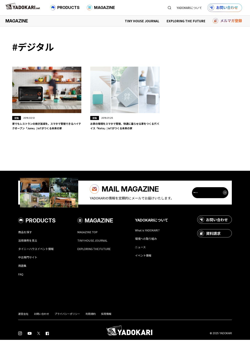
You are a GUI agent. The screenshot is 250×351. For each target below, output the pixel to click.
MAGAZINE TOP (94, 241)
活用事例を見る (29, 249)
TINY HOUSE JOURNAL (142, 21)
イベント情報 (153, 265)
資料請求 (210, 242)
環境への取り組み (156, 248)
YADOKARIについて (189, 7)
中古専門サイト (29, 267)
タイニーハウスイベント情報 (39, 258)
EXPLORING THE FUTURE (185, 21)
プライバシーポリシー (67, 325)
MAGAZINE (101, 7)
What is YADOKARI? (157, 239)
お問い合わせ (213, 228)
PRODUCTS (65, 7)
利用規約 (91, 325)
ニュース (149, 256)
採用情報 (106, 325)
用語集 (23, 276)
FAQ (21, 285)
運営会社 (23, 325)
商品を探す (26, 241)
